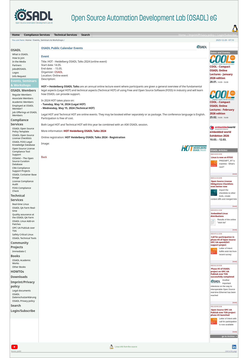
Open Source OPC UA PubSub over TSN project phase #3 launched (223, 312)
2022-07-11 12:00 (216, 234)
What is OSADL (20, 54)
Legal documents (21, 290)
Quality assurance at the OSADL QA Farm (23, 216)
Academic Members (22, 101)
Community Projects (20, 245)
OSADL (16, 50)
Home (182, 35)
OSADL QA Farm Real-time (24, 209)
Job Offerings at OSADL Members (24, 114)
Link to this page (231, 351)
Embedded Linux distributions (219, 215)
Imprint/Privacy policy (201, 35)
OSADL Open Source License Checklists (23, 137)
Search (16, 305)
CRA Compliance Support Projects (21, 169)
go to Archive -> (229, 336)
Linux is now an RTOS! (222, 157)
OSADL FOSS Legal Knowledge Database (23, 143)
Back (44, 157)
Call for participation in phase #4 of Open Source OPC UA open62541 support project (223, 240)
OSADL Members (23, 90)
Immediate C (19, 251)
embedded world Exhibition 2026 (222, 132)
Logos (15, 72)
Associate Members (22, 98)
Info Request (19, 76)
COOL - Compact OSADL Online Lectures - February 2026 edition (222, 106)
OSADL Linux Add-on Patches (23, 223)
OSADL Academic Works (21, 262)
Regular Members (22, 94)
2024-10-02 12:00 (216, 154)
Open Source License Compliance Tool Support (23, 151)
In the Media (19, 61)
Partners (17, 65)
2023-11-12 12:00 (216, 178)
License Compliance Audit (22, 183)
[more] (235, 174)
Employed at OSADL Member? (23, 107)
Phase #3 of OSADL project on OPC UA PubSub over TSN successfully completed (222, 272)
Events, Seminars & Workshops (48, 40)
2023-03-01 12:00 (216, 210)
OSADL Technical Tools (24, 238)
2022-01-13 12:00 (216, 265)
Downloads (19, 277)
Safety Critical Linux (22, 234)
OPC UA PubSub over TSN (23, 229)
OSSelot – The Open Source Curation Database (22, 161)
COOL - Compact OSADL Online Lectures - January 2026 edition (222, 71)
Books (15, 256)
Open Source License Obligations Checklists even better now (222, 184)
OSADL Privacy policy (23, 300)
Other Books (19, 266)
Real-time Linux (20, 204)
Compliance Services (20, 122)
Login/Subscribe (226, 35)
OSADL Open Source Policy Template (23, 130)
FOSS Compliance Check (21, 189)
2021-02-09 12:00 (216, 306)
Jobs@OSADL (19, 68)
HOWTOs (17, 271)
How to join (18, 57)
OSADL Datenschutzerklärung (24, 296)
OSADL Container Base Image (24, 176)
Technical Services (18, 197)
